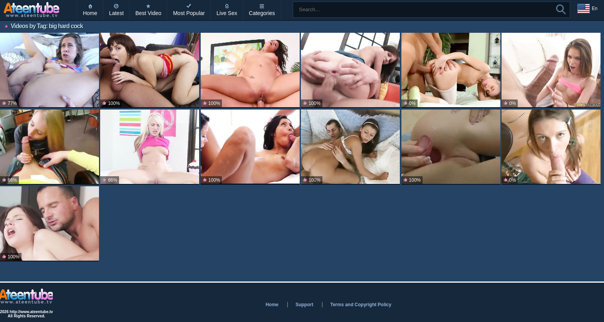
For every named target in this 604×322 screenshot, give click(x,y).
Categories (262, 13)
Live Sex (226, 13)
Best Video (148, 13)
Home (90, 13)
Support (304, 304)
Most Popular (189, 13)
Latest (116, 13)
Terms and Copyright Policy (360, 304)
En (587, 9)
